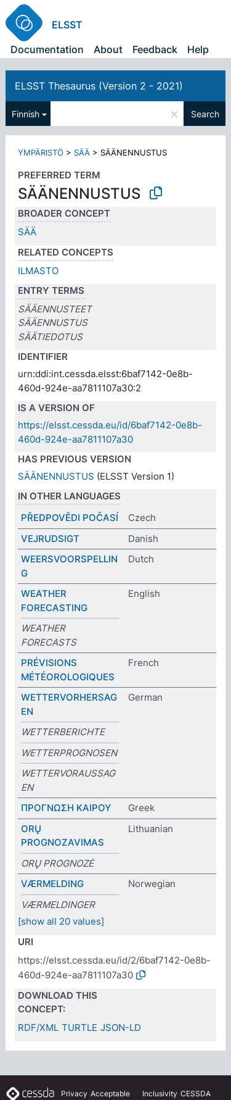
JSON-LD (120, 1027)
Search (205, 114)
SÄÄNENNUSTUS (56, 476)
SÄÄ (82, 152)
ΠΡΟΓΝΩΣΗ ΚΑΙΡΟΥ (66, 808)
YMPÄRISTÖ (40, 152)
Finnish (25, 114)
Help (198, 49)
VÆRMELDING (52, 884)
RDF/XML (38, 1027)
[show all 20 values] (61, 921)
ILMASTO (38, 271)
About (108, 49)
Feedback (154, 49)
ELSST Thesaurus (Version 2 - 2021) (99, 86)
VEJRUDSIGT (50, 538)
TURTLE (79, 1027)
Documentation (47, 49)
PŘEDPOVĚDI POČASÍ (69, 517)
